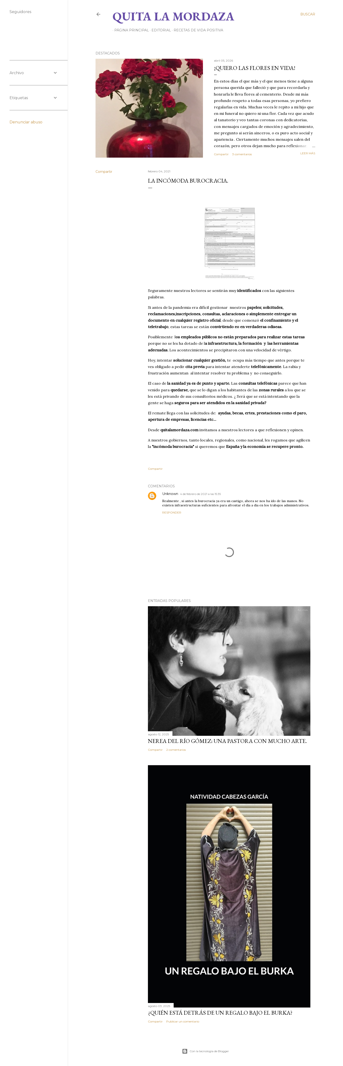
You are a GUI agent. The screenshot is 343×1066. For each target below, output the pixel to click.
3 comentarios (242, 154)
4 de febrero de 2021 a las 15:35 (200, 494)
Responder (171, 512)
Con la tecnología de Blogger (205, 1051)
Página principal (130, 30)
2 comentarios (176, 749)
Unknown (170, 494)
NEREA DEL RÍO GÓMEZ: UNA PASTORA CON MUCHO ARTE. (227, 741)
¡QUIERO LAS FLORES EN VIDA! (254, 68)
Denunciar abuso (26, 122)
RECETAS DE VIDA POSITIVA (197, 30)
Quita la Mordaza (173, 16)
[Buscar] (307, 14)
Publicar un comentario (182, 1021)
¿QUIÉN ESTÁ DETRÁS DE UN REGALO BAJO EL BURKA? (220, 1012)
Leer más (307, 153)
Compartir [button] (221, 154)
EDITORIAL (159, 30)
